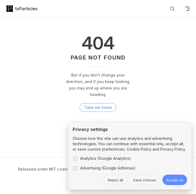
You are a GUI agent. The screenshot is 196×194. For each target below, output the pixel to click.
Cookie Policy (139, 149)
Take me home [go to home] (98, 107)
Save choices (144, 180)
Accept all (174, 180)
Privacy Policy (172, 149)
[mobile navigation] (187, 8)
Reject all (115, 180)
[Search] (172, 8)
